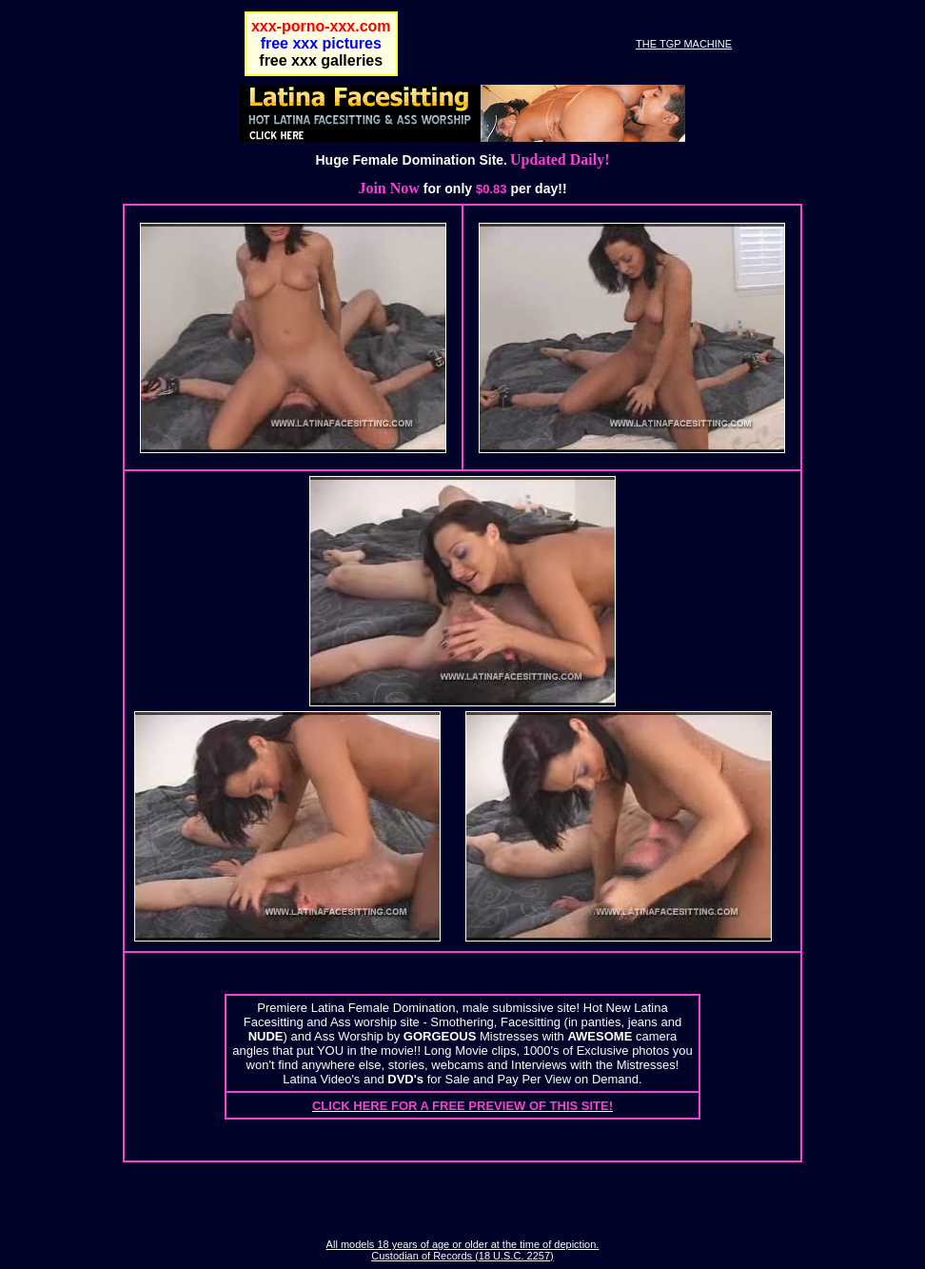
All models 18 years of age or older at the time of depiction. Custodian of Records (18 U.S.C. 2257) (463, 1250)
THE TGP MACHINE (684, 44)
